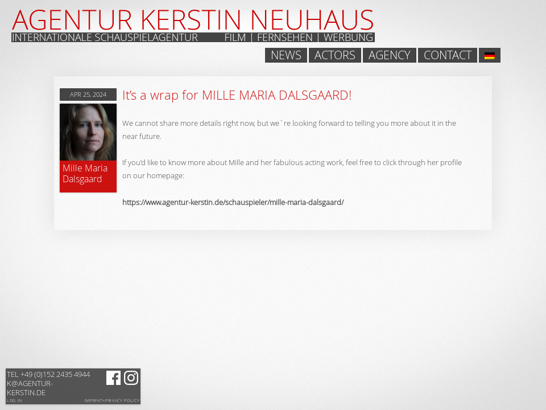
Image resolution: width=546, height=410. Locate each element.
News (286, 55)
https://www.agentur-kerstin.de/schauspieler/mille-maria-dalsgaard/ (233, 202)
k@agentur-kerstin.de (48, 383)
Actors (335, 55)
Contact (447, 55)
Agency (390, 55)
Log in (14, 400)
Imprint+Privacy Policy (112, 401)
